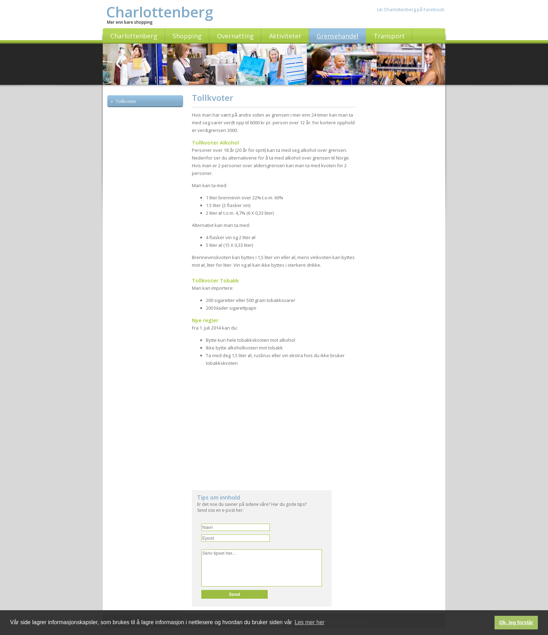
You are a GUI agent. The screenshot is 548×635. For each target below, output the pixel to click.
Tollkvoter (126, 101)
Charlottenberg (159, 12)
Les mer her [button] (309, 622)
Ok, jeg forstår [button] (516, 622)
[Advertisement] (146, 224)
